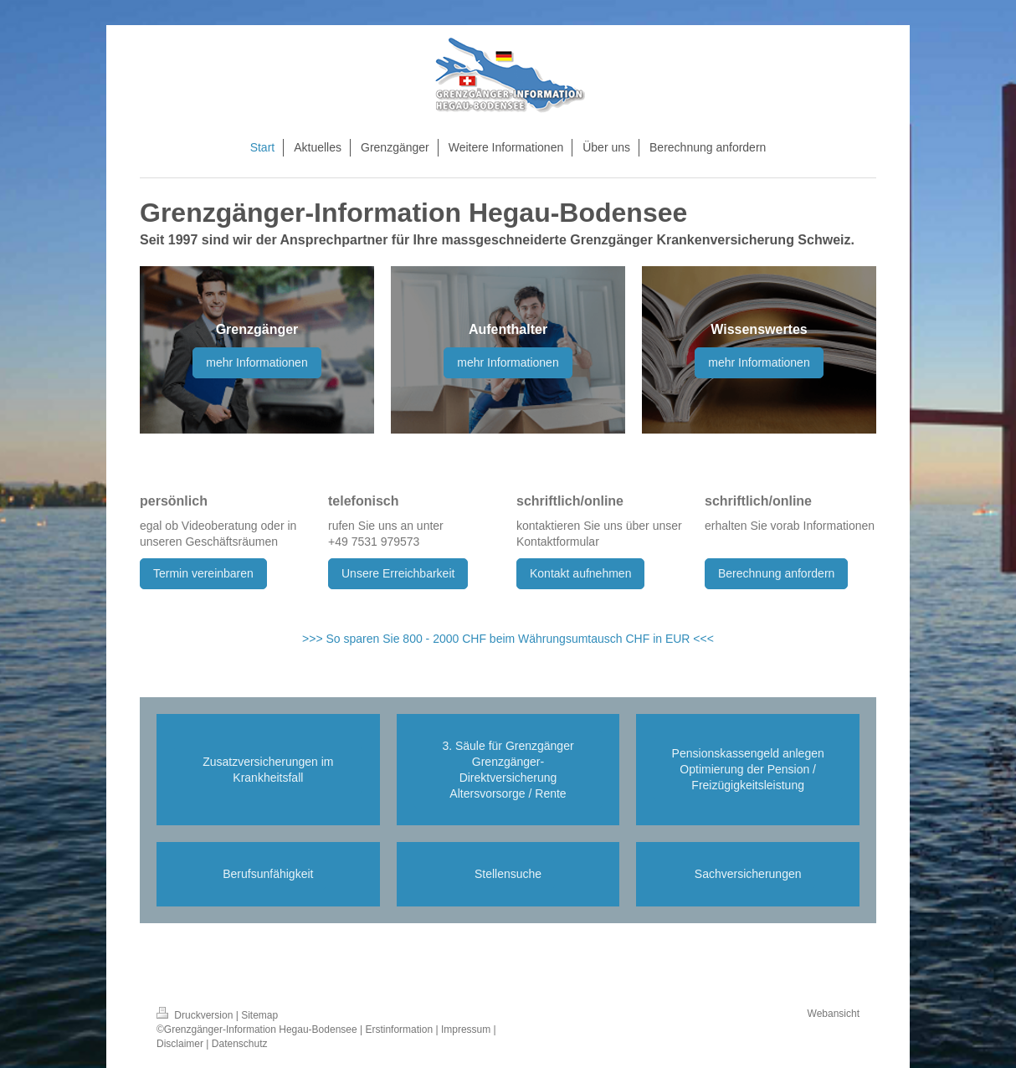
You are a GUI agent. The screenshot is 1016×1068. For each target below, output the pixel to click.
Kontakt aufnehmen (580, 573)
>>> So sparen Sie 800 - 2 (370, 638)
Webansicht (833, 1013)
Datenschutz (240, 1044)
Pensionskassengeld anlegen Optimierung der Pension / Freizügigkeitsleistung (748, 769)
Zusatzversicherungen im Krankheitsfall (268, 769)
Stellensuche (508, 874)
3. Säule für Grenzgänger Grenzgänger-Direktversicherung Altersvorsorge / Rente (507, 769)
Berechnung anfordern (776, 573)
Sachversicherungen (748, 874)
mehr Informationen (256, 362)
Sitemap (259, 1015)
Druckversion (196, 1015)
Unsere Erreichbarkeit (397, 573)
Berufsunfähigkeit (268, 874)
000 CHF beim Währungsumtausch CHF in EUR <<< (576, 638)
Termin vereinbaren (203, 573)
